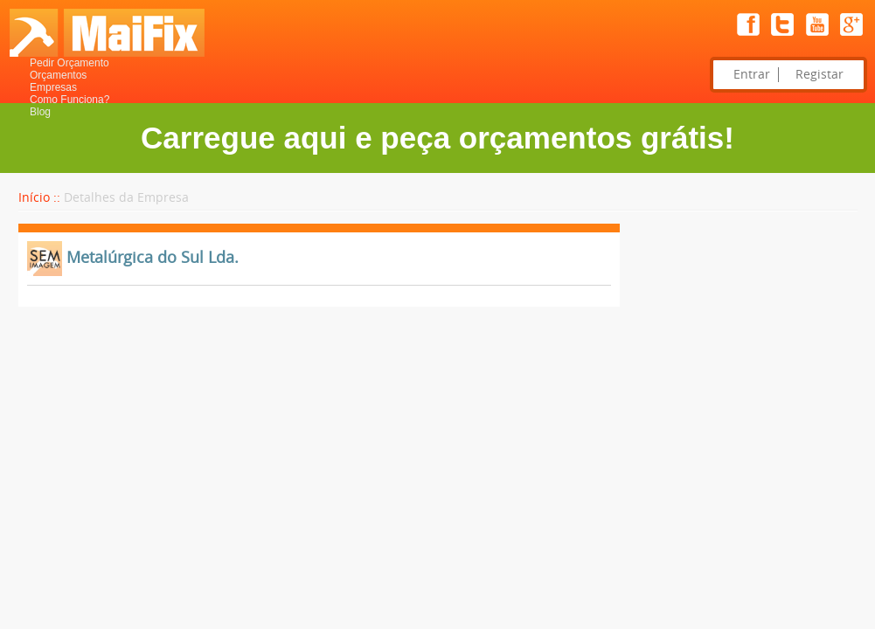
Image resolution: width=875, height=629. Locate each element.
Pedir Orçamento (69, 63)
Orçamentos (58, 75)
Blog (40, 112)
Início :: (39, 197)
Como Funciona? (69, 99)
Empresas (53, 87)
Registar (819, 74)
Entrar (751, 74)
